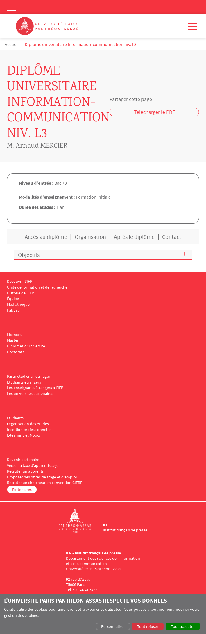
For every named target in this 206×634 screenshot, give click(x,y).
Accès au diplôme (46, 236)
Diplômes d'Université (26, 346)
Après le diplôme (134, 236)
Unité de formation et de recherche (37, 287)
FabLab (13, 310)
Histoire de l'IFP (20, 293)
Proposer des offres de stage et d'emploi (42, 477)
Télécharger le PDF (154, 112)
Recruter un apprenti (25, 471)
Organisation (90, 236)
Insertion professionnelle (29, 429)
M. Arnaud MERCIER (37, 146)
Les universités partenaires (30, 393)
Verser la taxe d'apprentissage (32, 465)
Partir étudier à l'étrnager (28, 376)
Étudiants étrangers (24, 382)
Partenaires (22, 489)
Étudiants (15, 418)
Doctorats (15, 351)
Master (13, 340)
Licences (14, 334)
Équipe (13, 298)
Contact (171, 236)
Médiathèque (18, 304)
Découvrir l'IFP (19, 281)
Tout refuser (147, 626)
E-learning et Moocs (24, 435)
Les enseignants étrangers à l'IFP (35, 387)
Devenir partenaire (23, 459)
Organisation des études (28, 423)
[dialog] (103, 614)
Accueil (12, 44)
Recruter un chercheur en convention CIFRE (44, 482)
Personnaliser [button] (113, 626)
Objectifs (29, 254)
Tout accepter (183, 626)
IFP (105, 524)
